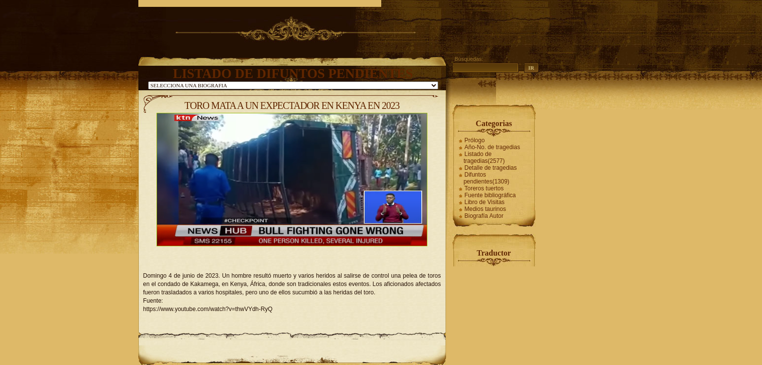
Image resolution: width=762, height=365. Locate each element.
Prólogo (475, 140)
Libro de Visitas (485, 202)
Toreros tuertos (484, 188)
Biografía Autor (484, 215)
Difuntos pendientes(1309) (486, 178)
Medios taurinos (485, 209)
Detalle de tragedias (491, 167)
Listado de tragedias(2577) (484, 157)
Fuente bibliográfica (490, 195)
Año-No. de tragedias (492, 147)
